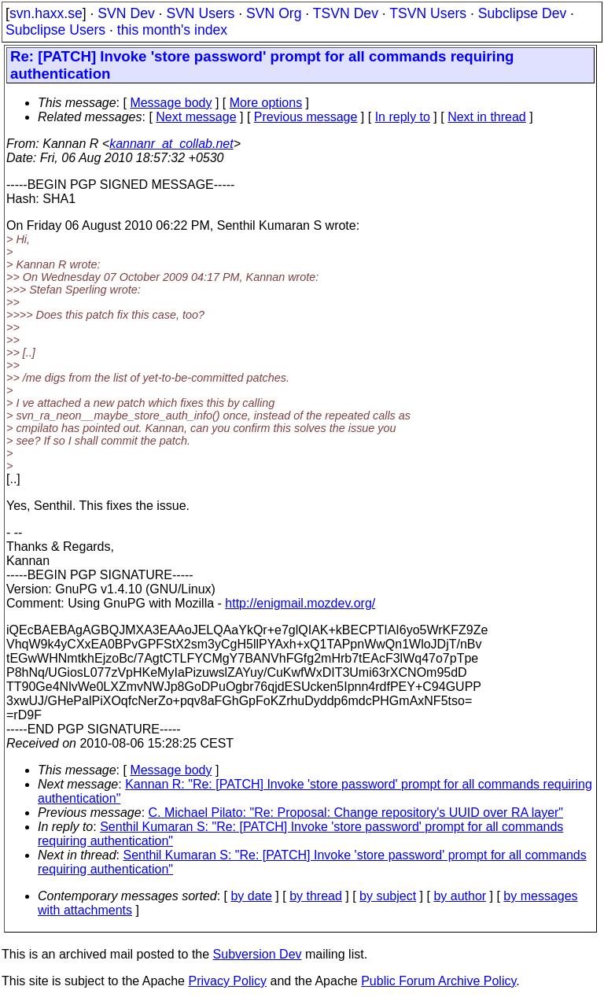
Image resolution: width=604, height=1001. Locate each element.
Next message (196, 117)
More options (266, 102)
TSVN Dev (345, 13)
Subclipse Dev (522, 13)
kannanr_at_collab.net (171, 143)
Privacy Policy (227, 981)
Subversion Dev (257, 954)
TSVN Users (427, 13)
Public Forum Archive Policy (438, 981)
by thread (315, 896)
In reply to (402, 117)
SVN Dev (126, 13)
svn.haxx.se (46, 13)
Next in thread (486, 117)
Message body (171, 102)
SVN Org (273, 13)
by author (459, 896)
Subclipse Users (55, 30)
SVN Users (200, 13)
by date (250, 896)
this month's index (172, 30)
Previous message (306, 117)
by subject (387, 896)
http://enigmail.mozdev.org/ (300, 603)
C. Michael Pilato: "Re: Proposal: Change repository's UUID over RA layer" (356, 812)
